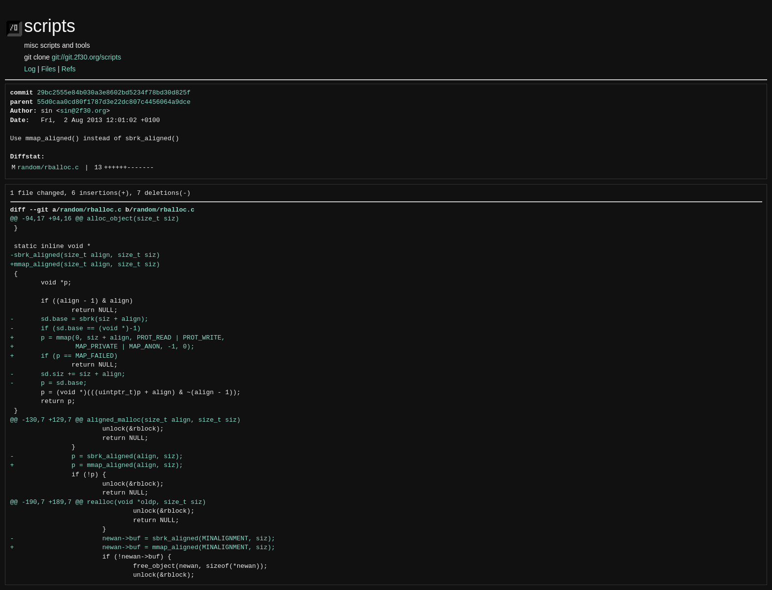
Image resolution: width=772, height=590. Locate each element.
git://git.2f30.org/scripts (86, 57)
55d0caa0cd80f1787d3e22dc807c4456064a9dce (114, 102)
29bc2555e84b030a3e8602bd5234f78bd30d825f (114, 93)
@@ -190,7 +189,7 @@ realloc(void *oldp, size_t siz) (108, 502)
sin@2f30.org (83, 111)
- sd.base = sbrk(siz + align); (79, 319)
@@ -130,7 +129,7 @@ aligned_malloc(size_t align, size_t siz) (125, 420)
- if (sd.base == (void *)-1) (75, 328)
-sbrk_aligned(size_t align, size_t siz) (85, 255)
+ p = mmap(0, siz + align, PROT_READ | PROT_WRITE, (117, 338)
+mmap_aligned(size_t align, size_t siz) (85, 264)
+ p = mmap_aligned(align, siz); (96, 465)
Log (29, 69)
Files (48, 69)
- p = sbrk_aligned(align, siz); (96, 456)
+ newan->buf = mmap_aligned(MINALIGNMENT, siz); (142, 547)
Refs (69, 69)
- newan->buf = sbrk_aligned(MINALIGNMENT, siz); (142, 538)
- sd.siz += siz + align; (68, 374)
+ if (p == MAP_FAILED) (64, 356)
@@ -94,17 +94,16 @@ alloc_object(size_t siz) (94, 219)
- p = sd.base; (48, 383)
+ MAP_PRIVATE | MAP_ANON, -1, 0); (102, 346)
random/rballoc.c (48, 167)
